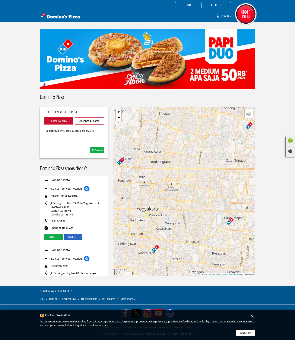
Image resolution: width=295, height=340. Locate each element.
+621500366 (57, 220)
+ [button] (118, 112)
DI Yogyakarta (89, 298)
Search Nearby (58, 120)
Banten (53, 298)
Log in (188, 5)
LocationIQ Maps (219, 274)
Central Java (69, 298)
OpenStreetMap (235, 274)
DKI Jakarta (108, 298)
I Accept (246, 333)
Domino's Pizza (60, 180)
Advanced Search (89, 120)
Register (216, 5)
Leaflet (204, 274)
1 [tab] (147, 84)
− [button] (118, 118)
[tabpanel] (147, 59)
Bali (42, 298)
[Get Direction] (87, 189)
